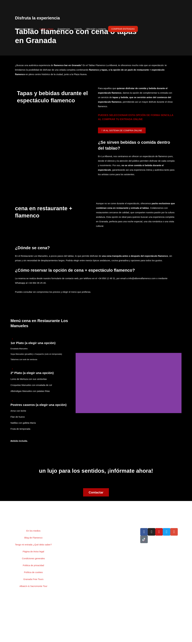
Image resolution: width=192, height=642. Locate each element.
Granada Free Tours (33, 579)
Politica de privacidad (33, 565)
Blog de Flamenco (33, 537)
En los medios (33, 530)
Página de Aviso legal (33, 551)
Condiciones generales (33, 558)
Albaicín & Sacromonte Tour (33, 586)
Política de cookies (33, 572)
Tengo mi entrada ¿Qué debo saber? (33, 544)
